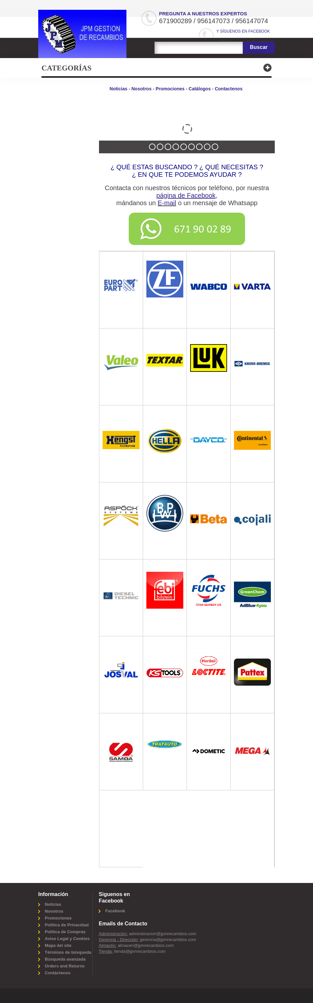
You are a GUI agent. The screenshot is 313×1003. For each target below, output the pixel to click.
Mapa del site (58, 945)
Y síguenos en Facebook (243, 31)
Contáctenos (58, 972)
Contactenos (228, 88)
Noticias (118, 88)
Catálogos (200, 88)
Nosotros (141, 88)
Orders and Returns (65, 966)
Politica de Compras (65, 931)
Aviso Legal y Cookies (67, 938)
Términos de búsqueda (68, 952)
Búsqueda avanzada (65, 959)
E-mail (167, 202)
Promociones (170, 88)
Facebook (115, 910)
